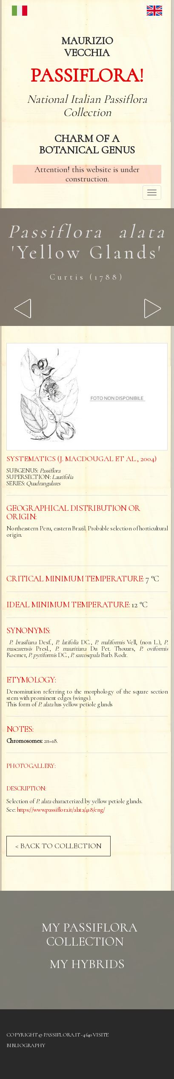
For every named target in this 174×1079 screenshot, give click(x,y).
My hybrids (87, 964)
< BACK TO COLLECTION (58, 845)
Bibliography (25, 1045)
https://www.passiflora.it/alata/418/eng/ (61, 809)
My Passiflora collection (89, 934)
